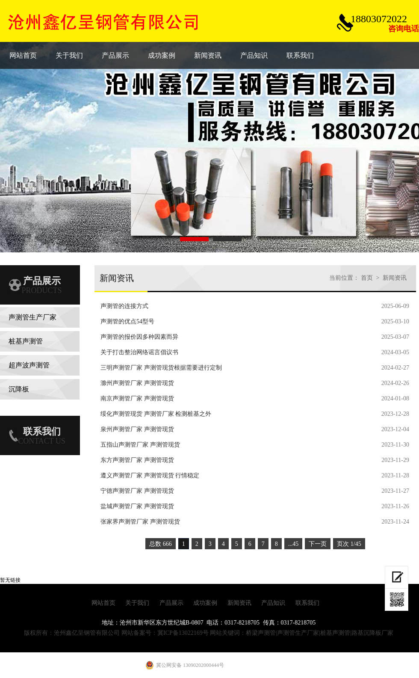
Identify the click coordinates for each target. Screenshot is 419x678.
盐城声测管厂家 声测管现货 (137, 506)
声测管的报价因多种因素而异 (139, 337)
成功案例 (205, 603)
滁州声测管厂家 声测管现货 (137, 383)
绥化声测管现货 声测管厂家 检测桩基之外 (155, 414)
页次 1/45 (349, 544)
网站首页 (103, 603)
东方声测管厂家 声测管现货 (137, 460)
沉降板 (19, 389)
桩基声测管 (26, 341)
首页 (367, 278)
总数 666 (160, 544)
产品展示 (171, 603)
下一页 (318, 544)
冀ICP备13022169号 (183, 633)
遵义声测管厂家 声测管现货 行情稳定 (149, 475)
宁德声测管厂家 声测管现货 (137, 491)
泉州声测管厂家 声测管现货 (137, 429)
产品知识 (273, 603)
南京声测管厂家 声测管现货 (137, 398)
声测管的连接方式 (124, 306)
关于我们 (137, 603)
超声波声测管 (29, 365)
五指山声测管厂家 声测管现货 (140, 444)
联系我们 (307, 603)
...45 (293, 544)
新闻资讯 (395, 278)
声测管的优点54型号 (127, 321)
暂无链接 (10, 580)
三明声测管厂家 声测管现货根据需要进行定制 (161, 367)
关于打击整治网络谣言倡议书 (139, 352)
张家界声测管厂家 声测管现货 (140, 521)
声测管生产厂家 (32, 317)
